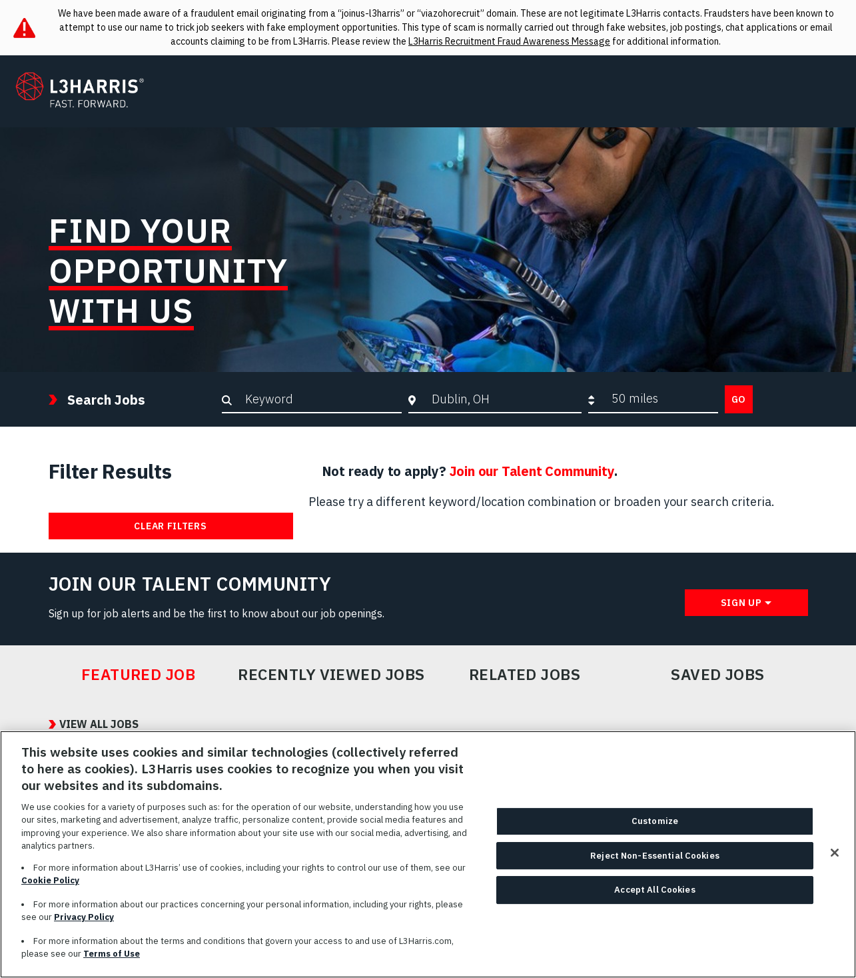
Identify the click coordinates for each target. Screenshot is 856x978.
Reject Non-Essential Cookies (654, 863)
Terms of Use (111, 961)
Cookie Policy (50, 888)
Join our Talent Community (532, 471)
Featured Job (138, 674)
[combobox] (503, 398)
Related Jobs (525, 674)
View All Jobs (99, 724)
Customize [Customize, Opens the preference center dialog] (655, 829)
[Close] (834, 860)
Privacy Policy (84, 925)
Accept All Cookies (654, 897)
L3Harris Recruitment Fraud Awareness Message (509, 41)
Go (738, 399)
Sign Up (741, 603)
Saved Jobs (718, 674)
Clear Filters (170, 526)
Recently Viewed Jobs (331, 674)
